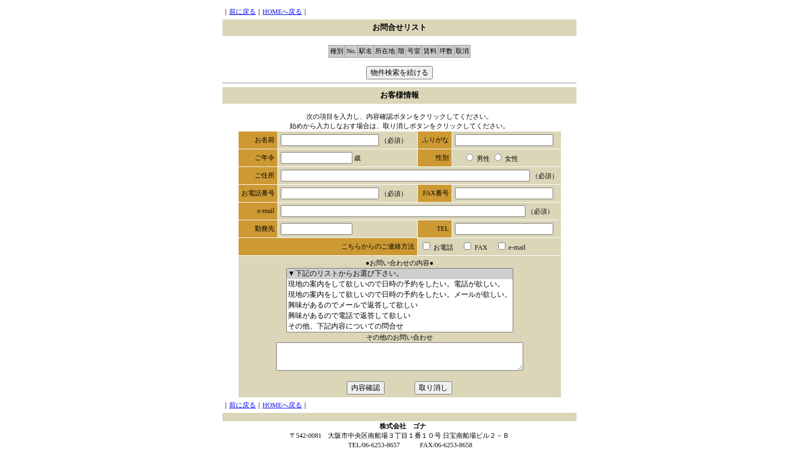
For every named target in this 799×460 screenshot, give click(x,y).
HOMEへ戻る (282, 12)
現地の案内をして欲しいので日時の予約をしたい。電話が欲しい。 (400, 284)
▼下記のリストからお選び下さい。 (400, 274)
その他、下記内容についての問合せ (400, 326)
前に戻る (242, 12)
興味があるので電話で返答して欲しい (400, 316)
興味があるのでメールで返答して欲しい (400, 305)
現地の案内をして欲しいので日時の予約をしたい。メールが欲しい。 (400, 295)
